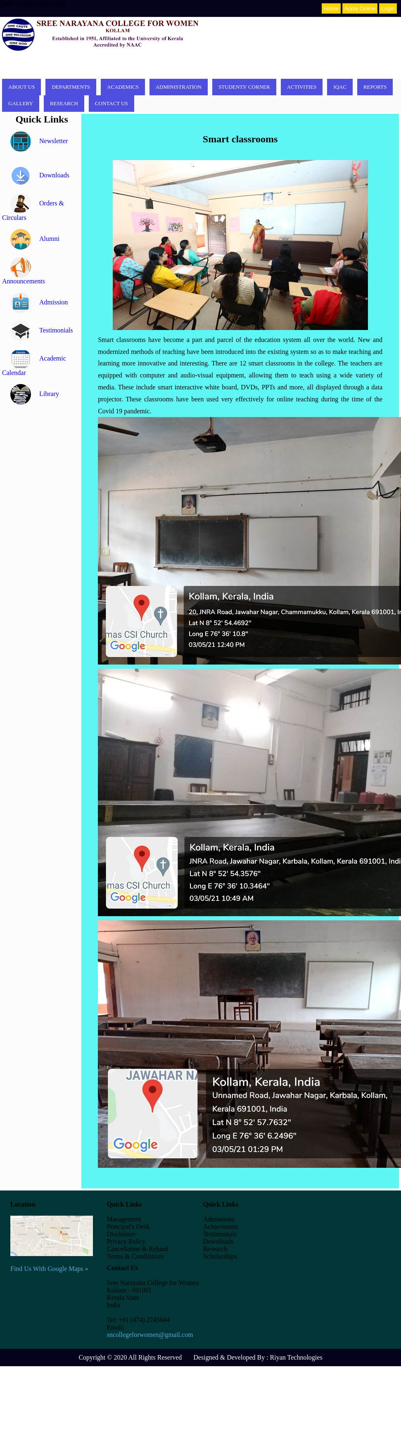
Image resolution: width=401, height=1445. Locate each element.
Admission (39, 302)
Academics (123, 87)
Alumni (34, 238)
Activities (302, 87)
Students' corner (244, 87)
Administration (179, 87)
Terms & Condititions (135, 1256)
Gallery (20, 103)
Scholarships (220, 1256)
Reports (375, 87)
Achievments (220, 1226)
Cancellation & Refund (137, 1248)
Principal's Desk (128, 1226)
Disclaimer (121, 1234)
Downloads (39, 175)
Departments (71, 87)
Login (388, 8)
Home (331, 8)
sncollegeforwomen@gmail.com (150, 1334)
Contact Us (111, 103)
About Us (21, 87)
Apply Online (360, 8)
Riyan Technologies (296, 1357)
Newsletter (39, 140)
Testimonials (41, 330)
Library (34, 393)
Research (64, 103)
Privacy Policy (126, 1241)
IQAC (339, 87)
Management (124, 1219)
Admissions (219, 1219)
